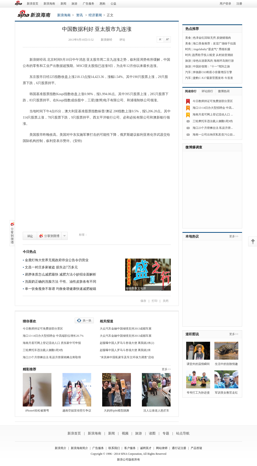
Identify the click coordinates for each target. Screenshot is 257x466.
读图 (152, 433)
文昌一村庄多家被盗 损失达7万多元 (51, 267)
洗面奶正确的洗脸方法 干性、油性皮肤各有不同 (60, 281)
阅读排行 (190, 91)
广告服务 (88, 3)
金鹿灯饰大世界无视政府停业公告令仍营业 (57, 260)
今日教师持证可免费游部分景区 (43, 328)
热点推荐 (192, 29)
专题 (165, 433)
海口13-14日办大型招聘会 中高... (213, 107)
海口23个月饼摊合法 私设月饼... (213, 128)
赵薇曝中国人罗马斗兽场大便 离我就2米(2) (127, 343)
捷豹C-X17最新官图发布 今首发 (213, 78)
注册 (239, 3)
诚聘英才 (145, 448)
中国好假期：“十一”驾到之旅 (211, 66)
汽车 (188, 72)
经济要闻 (95, 15)
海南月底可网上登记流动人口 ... (213, 114)
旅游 (74, 3)
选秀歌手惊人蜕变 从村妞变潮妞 (212, 55)
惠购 (102, 3)
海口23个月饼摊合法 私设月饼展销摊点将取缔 (52, 357)
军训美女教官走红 (226, 392)
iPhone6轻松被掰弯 (37, 410)
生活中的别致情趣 (226, 364)
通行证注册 (179, 448)
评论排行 (207, 91)
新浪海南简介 (79, 448)
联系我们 (114, 448)
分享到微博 (49, 236)
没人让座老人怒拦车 (156, 410)
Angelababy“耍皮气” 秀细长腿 (211, 49)
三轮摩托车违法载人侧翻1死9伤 (43, 350)
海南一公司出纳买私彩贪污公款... (214, 134)
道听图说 (192, 334)
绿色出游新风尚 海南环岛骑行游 (213, 60)
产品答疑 (196, 448)
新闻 (63, 3)
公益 (113, 3)
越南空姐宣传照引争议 (76, 410)
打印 (154, 301)
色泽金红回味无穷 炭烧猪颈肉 (212, 37)
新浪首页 (32, 3)
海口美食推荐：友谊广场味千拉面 (214, 43)
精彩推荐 (29, 369)
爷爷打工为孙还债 (198, 392)
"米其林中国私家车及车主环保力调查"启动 (127, 357)
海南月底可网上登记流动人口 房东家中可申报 (52, 343)
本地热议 (192, 236)
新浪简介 (60, 448)
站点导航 (183, 433)
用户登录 (225, 3)
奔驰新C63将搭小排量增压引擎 (212, 72)
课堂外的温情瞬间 (198, 364)
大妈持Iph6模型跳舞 (116, 410)
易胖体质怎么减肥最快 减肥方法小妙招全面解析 (60, 274)
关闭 (165, 301)
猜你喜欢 (29, 321)
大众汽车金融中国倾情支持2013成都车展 (125, 328)
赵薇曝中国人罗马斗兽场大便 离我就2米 (125, 350)
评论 (30, 236)
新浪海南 (49, 3)
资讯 (79, 15)
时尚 (188, 49)
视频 (125, 433)
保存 (143, 301)
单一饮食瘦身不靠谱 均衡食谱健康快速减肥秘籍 (60, 289)
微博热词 (223, 91)
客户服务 (130, 448)
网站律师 (162, 448)
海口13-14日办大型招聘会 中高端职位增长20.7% (53, 335)
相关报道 (106, 321)
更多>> (166, 369)
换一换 (87, 320)
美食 (188, 37)
